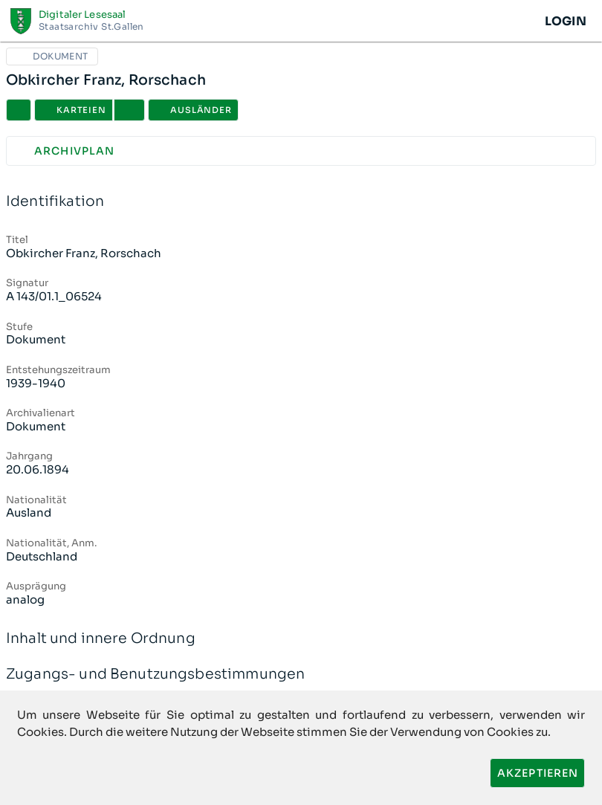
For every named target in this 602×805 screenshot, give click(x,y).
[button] (129, 110)
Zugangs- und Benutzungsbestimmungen (301, 674)
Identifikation (301, 202)
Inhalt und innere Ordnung (301, 639)
